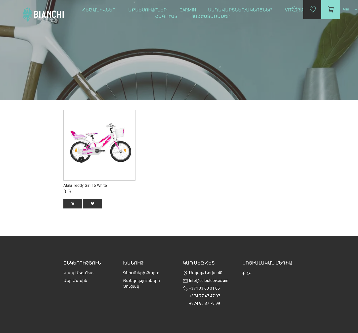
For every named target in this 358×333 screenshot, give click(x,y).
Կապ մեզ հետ (78, 272)
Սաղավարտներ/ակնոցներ (240, 9)
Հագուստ (167, 16)
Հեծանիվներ (99, 9)
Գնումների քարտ (141, 272)
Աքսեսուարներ (148, 9)
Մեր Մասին (75, 280)
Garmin (187, 9)
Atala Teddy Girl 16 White (85, 185)
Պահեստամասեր (210, 16)
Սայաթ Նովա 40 (202, 272)
